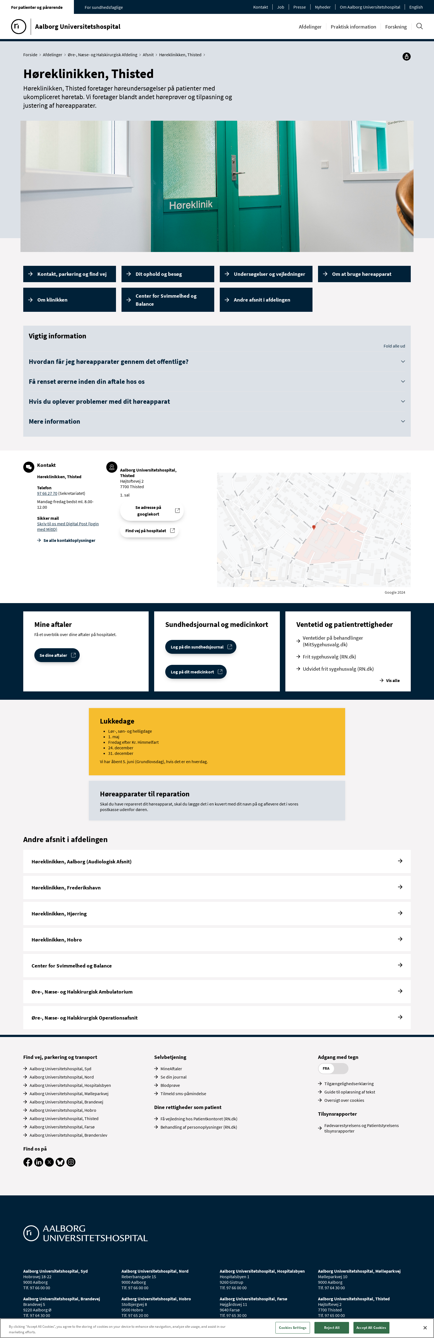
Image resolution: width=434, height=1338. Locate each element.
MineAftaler (171, 1068)
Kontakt (260, 7)
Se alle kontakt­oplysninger (69, 540)
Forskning (396, 26)
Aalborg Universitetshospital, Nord (62, 1077)
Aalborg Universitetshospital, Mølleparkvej (69, 1093)
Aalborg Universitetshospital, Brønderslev (68, 1135)
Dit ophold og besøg (159, 274)
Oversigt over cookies (344, 1100)
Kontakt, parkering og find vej (72, 274)
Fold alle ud (394, 346)
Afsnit (149, 54)
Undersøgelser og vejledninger (269, 274)
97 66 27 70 (47, 493)
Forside (31, 54)
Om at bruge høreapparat (361, 274)
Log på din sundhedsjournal (197, 647)
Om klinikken (52, 299)
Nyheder (323, 7)
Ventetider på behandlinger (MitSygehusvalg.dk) (333, 641)
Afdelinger (310, 26)
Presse (299, 7)
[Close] (425, 1328)
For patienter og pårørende (37, 7)
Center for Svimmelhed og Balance (166, 299)
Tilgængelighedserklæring (349, 1083)
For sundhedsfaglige (104, 7)
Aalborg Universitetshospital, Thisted (64, 1118)
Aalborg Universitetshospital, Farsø (62, 1126)
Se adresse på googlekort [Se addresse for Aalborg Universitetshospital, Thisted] (148, 511)
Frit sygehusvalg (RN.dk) (329, 656)
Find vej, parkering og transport (60, 1057)
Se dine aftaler (53, 655)
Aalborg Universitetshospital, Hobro (63, 1110)
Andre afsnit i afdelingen (262, 299)
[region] (217, 1328)
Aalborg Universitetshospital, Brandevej (66, 1102)
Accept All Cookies (371, 1327)
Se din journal (174, 1077)
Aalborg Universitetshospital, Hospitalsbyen (70, 1085)
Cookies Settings (292, 1327)
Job (280, 7)
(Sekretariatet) (71, 493)
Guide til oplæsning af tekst (349, 1092)
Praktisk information (353, 26)
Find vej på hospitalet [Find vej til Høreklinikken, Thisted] (145, 530)
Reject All (332, 1327)
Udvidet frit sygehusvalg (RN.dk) (338, 668)
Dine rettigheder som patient (187, 1107)
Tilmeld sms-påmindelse (183, 1093)
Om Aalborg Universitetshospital (370, 7)
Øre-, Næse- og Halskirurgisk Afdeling (104, 54)
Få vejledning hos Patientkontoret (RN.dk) (199, 1118)
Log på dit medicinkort (192, 672)
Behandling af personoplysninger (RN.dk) (199, 1127)
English (416, 7)
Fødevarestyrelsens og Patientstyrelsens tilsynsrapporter (361, 1128)
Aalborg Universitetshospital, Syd (60, 1068)
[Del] (406, 56)
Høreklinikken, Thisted (181, 54)
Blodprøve (170, 1085)
